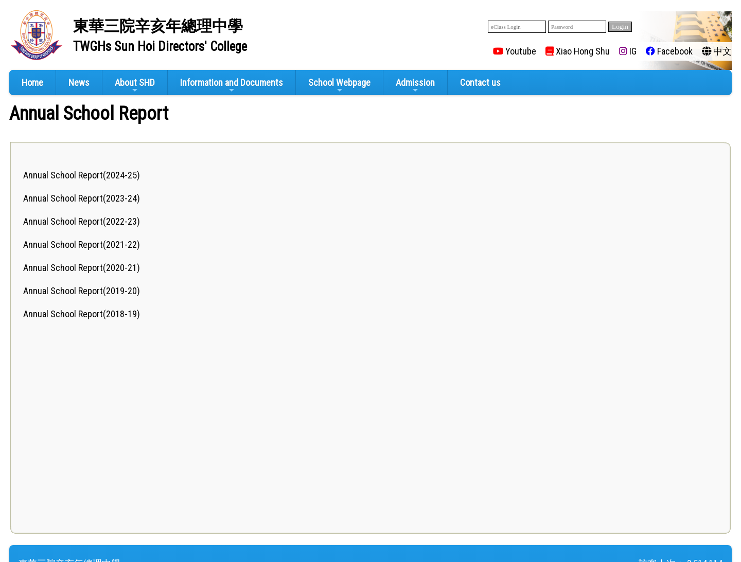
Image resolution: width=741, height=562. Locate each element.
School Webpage (339, 85)
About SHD (135, 85)
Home (32, 82)
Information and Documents (231, 85)
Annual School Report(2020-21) (81, 267)
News (79, 82)
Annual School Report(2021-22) (81, 244)
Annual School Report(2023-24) (81, 198)
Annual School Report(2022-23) (81, 221)
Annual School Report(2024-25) (81, 175)
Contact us (480, 82)
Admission (415, 85)
